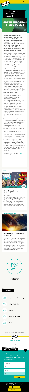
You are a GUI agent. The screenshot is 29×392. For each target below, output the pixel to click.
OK (11, 387)
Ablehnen (16, 387)
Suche (24, 1)
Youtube (19, 340)
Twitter (10, 340)
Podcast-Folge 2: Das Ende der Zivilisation (13, 234)
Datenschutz (12, 390)
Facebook (16, 340)
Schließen (25, 350)
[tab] (14, 297)
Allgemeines (10, 213)
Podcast (15, 213)
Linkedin (14, 340)
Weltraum (5, 170)
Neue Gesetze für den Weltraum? (10, 192)
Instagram (12, 340)
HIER (20, 153)
